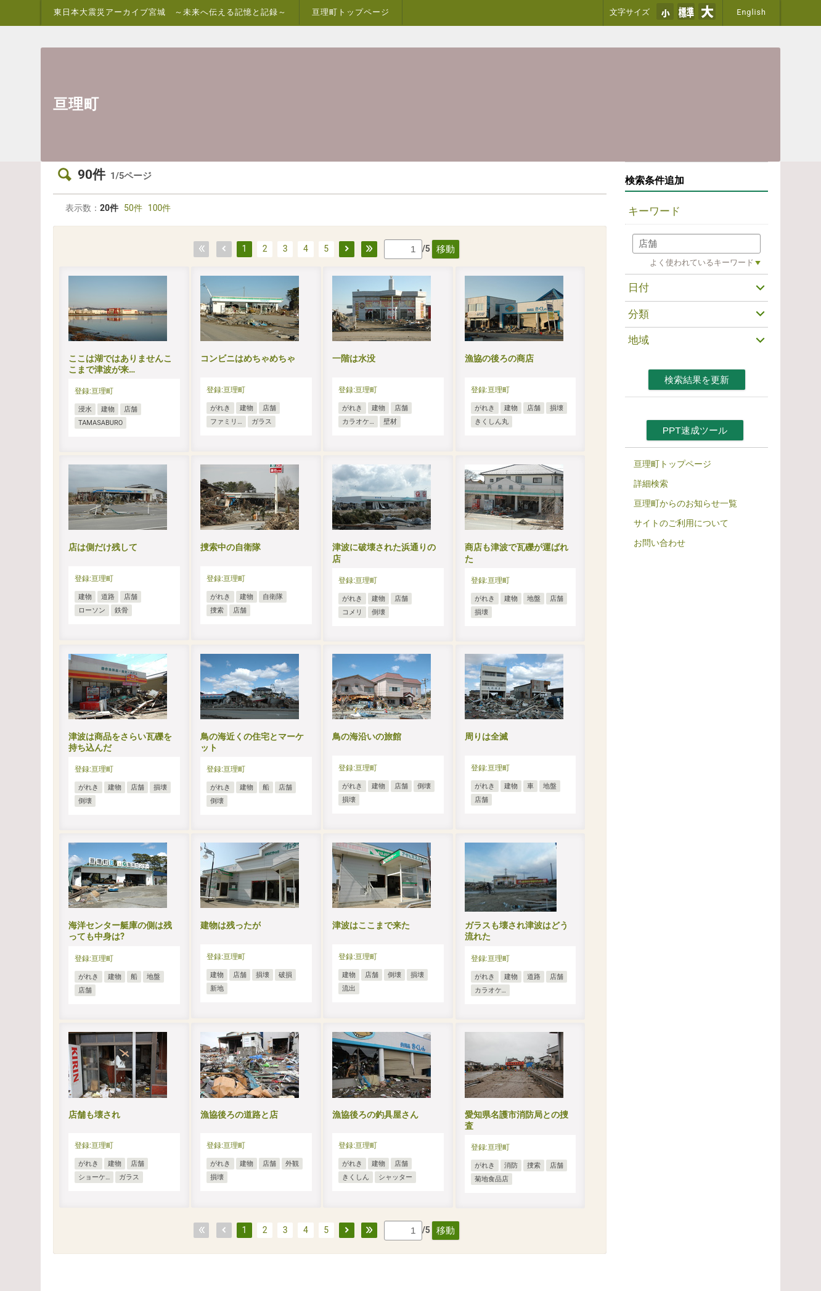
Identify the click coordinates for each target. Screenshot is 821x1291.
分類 (638, 314)
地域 (638, 340)
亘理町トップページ (351, 12)
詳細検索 (651, 484)
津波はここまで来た (371, 925)
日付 (638, 287)
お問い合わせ (659, 543)
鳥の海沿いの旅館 (366, 736)
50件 (133, 208)
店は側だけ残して (102, 547)
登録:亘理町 (94, 391)
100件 (159, 208)
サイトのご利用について (681, 523)
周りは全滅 (486, 736)
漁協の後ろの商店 (499, 358)
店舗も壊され (94, 1115)
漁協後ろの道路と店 (239, 1115)
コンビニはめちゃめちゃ (247, 358)
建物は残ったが (230, 925)
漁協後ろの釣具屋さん (375, 1115)
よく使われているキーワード (702, 262)
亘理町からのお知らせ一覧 (685, 503)
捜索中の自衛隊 (230, 547)
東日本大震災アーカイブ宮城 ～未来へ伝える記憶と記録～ (170, 12)
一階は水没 (353, 358)
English (751, 12)
